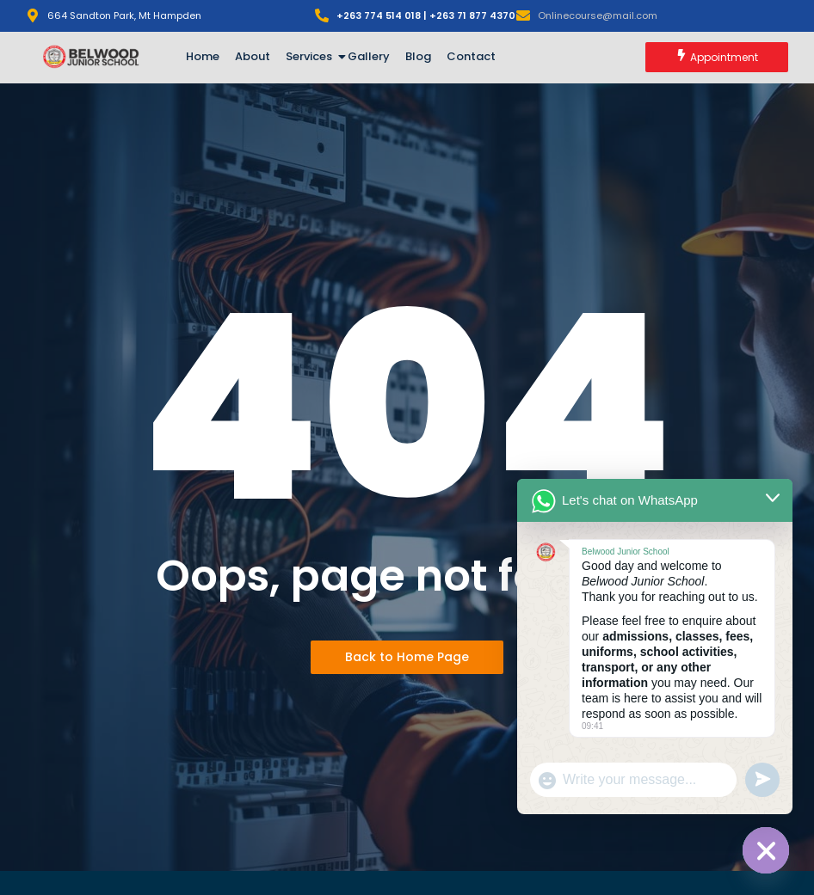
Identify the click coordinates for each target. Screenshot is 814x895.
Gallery (369, 56)
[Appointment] (716, 57)
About (252, 56)
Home (202, 56)
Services (312, 56)
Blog (418, 56)
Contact (471, 56)
